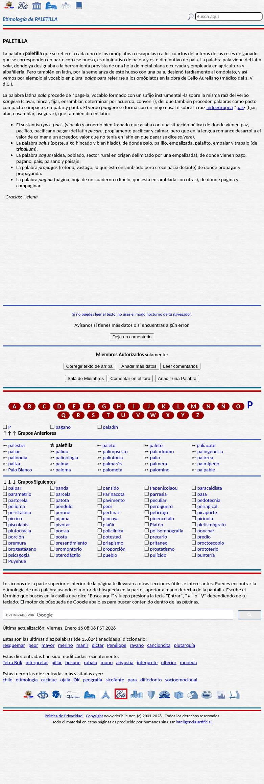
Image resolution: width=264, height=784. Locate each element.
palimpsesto (115, 451)
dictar (98, 645)
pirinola (205, 518)
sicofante (114, 680)
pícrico (15, 518)
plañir (109, 525)
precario (158, 537)
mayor (48, 645)
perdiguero (161, 506)
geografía (92, 680)
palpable (206, 470)
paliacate (206, 445)
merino (65, 645)
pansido (111, 488)
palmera (158, 464)
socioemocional (181, 680)
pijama (62, 518)
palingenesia (210, 451)
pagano (63, 427)
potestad (112, 537)
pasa (202, 494)
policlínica (113, 531)
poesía (62, 531)
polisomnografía (166, 531)
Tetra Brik (12, 662)
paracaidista (209, 488)
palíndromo (162, 451)
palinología (66, 457)
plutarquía (184, 645)
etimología (27, 680)
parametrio (19, 494)
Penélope (116, 645)
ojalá (65, 680)
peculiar (158, 500)
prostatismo (162, 549)
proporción (114, 549)
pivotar (62, 525)
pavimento (114, 500)
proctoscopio (210, 543)
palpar (14, 488)
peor (107, 506)
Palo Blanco (20, 470)
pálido (61, 451)
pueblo (110, 555)
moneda (188, 662)
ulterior (168, 662)
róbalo (90, 662)
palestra (16, 445)
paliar (14, 451)
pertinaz (111, 512)
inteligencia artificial (194, 721)
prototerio (207, 549)
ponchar (205, 531)
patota (62, 500)
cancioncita (159, 645)
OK (77, 680)
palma (61, 464)
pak (240, 107)
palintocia (113, 457)
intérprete (147, 662)
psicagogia (18, 555)
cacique (49, 680)
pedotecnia (208, 500)
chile (8, 680)
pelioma (16, 506)
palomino (160, 470)
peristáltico (19, 512)
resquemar (14, 645)
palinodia (17, 457)
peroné (62, 512)
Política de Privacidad (64, 715)
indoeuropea (220, 107)
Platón (156, 525)
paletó (156, 445)
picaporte (207, 512)
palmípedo (208, 464)
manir (82, 645)
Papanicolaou (164, 488)
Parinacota (114, 494)
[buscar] (117, 615)
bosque (72, 662)
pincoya (111, 518)
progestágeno (22, 549)
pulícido (158, 555)
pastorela (17, 500)
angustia (125, 662)
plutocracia (19, 531)
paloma (63, 470)
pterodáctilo (67, 555)
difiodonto (151, 680)
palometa (112, 470)
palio (155, 457)
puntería (206, 555)
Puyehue (17, 561)
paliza (14, 464)
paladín (110, 427)
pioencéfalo (162, 518)
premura (17, 543)
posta (61, 537)
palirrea (205, 457)
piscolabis (18, 525)
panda (61, 488)
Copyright (94, 715)
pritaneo (159, 543)
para (132, 680)
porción (16, 537)
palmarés (112, 464)
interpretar (37, 662)
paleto (109, 445)
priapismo (113, 543)
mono (107, 662)
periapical (207, 506)
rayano (137, 645)
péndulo (63, 506)
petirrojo (159, 512)
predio (204, 537)
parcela (63, 494)
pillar (56, 662)
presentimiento (71, 543)
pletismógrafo (211, 525)
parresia (158, 494)
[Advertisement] (132, 252)
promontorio (68, 549)
